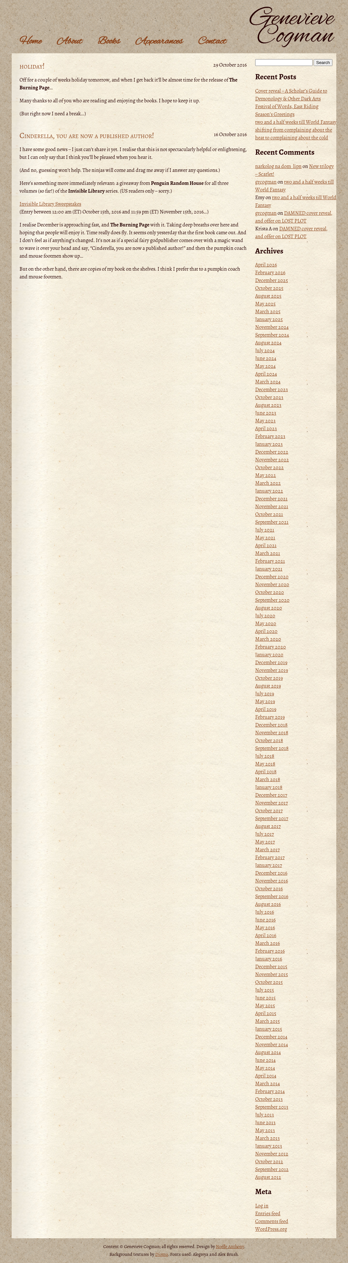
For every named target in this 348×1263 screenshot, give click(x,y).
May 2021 (265, 537)
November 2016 (271, 880)
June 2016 (265, 919)
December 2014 (271, 1036)
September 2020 (272, 600)
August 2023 (268, 405)
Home (30, 41)
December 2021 (271, 498)
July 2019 (264, 693)
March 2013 (267, 1138)
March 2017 (267, 849)
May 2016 (265, 927)
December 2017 (271, 795)
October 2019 (269, 678)
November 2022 (272, 459)
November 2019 (271, 670)
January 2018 (268, 787)
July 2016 (264, 912)
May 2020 (265, 623)
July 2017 (264, 834)
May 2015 (265, 1005)
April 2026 (266, 264)
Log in (261, 1205)
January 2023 (269, 444)
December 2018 (271, 724)
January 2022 (269, 491)
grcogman (266, 182)
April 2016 (265, 935)
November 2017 (271, 802)
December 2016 (271, 873)
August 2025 (268, 296)
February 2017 (270, 857)
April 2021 (266, 545)
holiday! (32, 66)
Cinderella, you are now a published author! (86, 135)
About (69, 41)
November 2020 (272, 584)
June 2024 (265, 358)
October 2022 (269, 467)
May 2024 (265, 366)
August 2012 (268, 1177)
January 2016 (268, 958)
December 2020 (272, 576)
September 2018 (272, 748)
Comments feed (271, 1221)
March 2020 (268, 639)
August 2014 (268, 1052)
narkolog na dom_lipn (278, 166)
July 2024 (265, 350)
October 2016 (269, 888)
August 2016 (268, 904)
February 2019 (270, 717)
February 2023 (270, 436)
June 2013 (265, 1122)
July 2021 (264, 530)
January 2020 (269, 654)
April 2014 (265, 1075)
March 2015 (267, 1021)
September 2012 (272, 1169)
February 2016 (270, 951)
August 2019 (268, 685)
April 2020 (266, 631)
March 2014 (267, 1083)
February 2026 (270, 272)
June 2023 (265, 413)
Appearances (158, 41)
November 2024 (272, 327)
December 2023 (271, 389)
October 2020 (269, 592)
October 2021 (269, 514)
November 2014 (271, 1044)
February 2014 (270, 1091)
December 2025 (271, 280)
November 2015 (271, 974)
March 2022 (268, 483)
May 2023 (265, 420)
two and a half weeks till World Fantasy (295, 122)
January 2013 (268, 1146)
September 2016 (271, 896)
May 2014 (265, 1068)
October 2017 (269, 810)
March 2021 (267, 553)
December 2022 (271, 452)
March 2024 (267, 381)
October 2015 (269, 982)
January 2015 (268, 1029)
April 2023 (266, 428)
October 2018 (269, 740)
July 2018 (264, 756)
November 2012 (271, 1153)
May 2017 (265, 841)
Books (109, 41)
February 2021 (270, 561)
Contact (212, 41)
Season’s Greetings (274, 114)
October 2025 (269, 288)
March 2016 (267, 943)
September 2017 (271, 818)
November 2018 (271, 732)
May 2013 (265, 1130)
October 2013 (269, 1099)
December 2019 (271, 662)
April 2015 (265, 1013)
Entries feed (267, 1213)
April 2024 (266, 374)
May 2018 (265, 763)
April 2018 (266, 771)
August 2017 (268, 826)
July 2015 (264, 990)
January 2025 (269, 319)
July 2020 (265, 615)
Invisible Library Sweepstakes (50, 204)
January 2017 (268, 865)
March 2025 (267, 311)
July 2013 (264, 1114)
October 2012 (269, 1161)
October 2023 (269, 397)
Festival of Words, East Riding (286, 106)
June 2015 (265, 997)
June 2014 (265, 1060)
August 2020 (268, 608)
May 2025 (265, 303)
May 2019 (265, 701)
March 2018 (267, 779)
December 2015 (271, 966)
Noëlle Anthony (230, 1247)
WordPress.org (271, 1229)
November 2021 (271, 506)
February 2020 (270, 647)
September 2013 (271, 1107)
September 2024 (272, 335)
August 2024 (268, 342)
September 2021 (272, 522)
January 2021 (268, 569)
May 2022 (265, 475)
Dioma (161, 1254)
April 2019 (265, 709)
